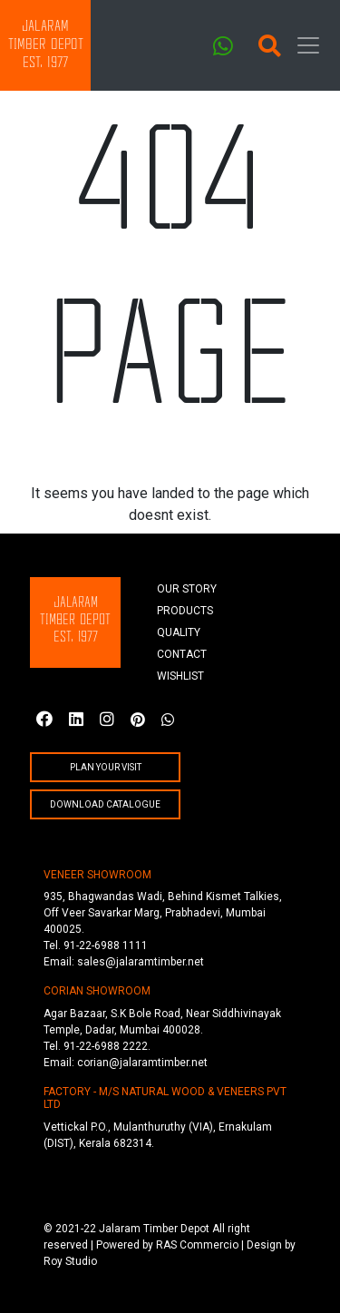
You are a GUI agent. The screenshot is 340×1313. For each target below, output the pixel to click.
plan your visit (105, 767)
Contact (182, 654)
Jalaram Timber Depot (154, 1228)
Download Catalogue (105, 804)
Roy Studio (70, 1261)
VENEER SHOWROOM (97, 874)
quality (178, 632)
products (185, 610)
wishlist (180, 676)
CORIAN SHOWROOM (97, 991)
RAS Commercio (197, 1245)
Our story (187, 589)
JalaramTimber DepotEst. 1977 (45, 45)
